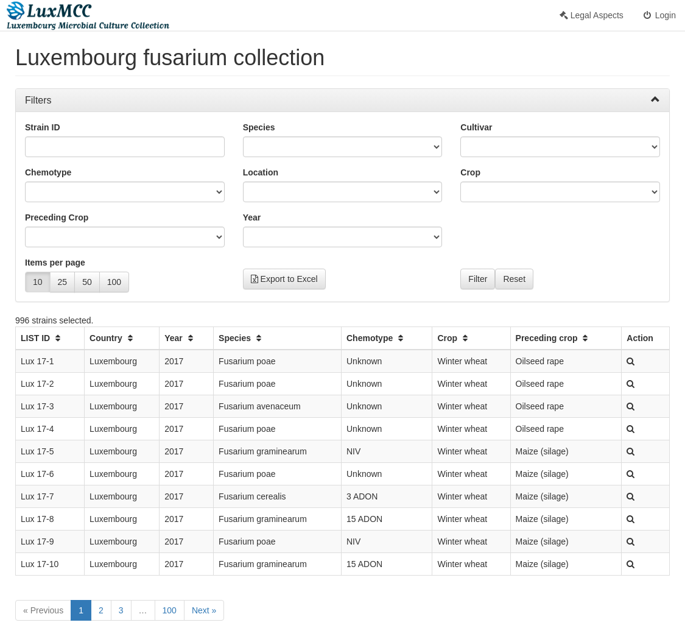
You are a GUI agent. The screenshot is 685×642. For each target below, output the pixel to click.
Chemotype (48, 172)
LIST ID (42, 338)
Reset (514, 279)
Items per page (55, 262)
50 (87, 282)
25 (63, 282)
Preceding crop (553, 338)
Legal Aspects (592, 15)
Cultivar (476, 127)
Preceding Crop (56, 217)
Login (659, 15)
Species (259, 127)
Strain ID (42, 127)
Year (252, 217)
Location (260, 172)
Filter (477, 279)
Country (113, 338)
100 (114, 282)
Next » (204, 610)
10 (38, 282)
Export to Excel (284, 279)
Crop (470, 172)
